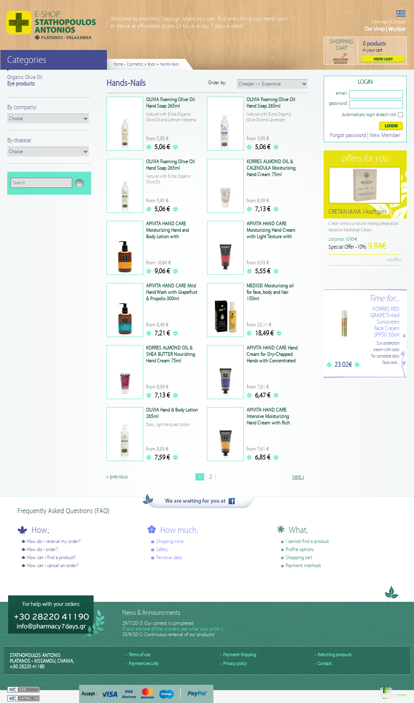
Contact (398, 22)
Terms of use (139, 654)
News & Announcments (151, 613)
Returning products (334, 654)
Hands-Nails (169, 64)
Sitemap (379, 22)
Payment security (144, 663)
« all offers (394, 260)
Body (151, 64)
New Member (385, 135)
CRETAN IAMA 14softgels (357, 211)
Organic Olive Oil (24, 77)
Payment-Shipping (239, 654)
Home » (119, 64)
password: (338, 103)
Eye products (21, 84)
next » (298, 477)
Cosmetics (135, 64)
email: (341, 93)
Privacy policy (235, 663)
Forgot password (348, 135)
